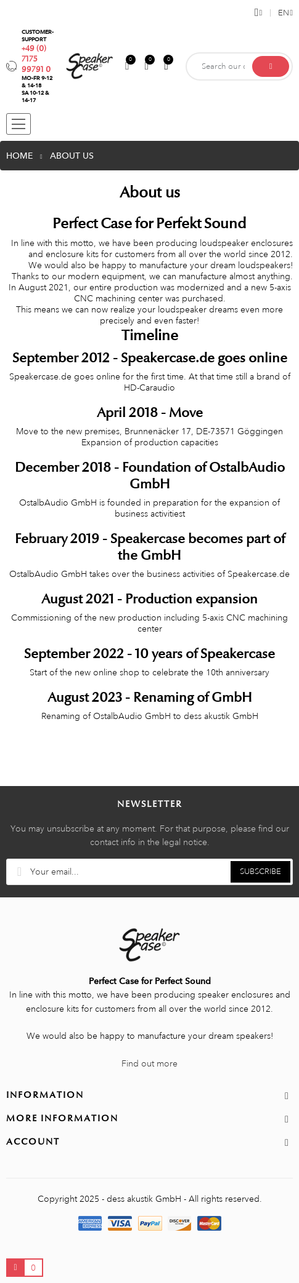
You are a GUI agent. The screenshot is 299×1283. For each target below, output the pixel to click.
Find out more (149, 1063)
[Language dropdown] (281, 13)
